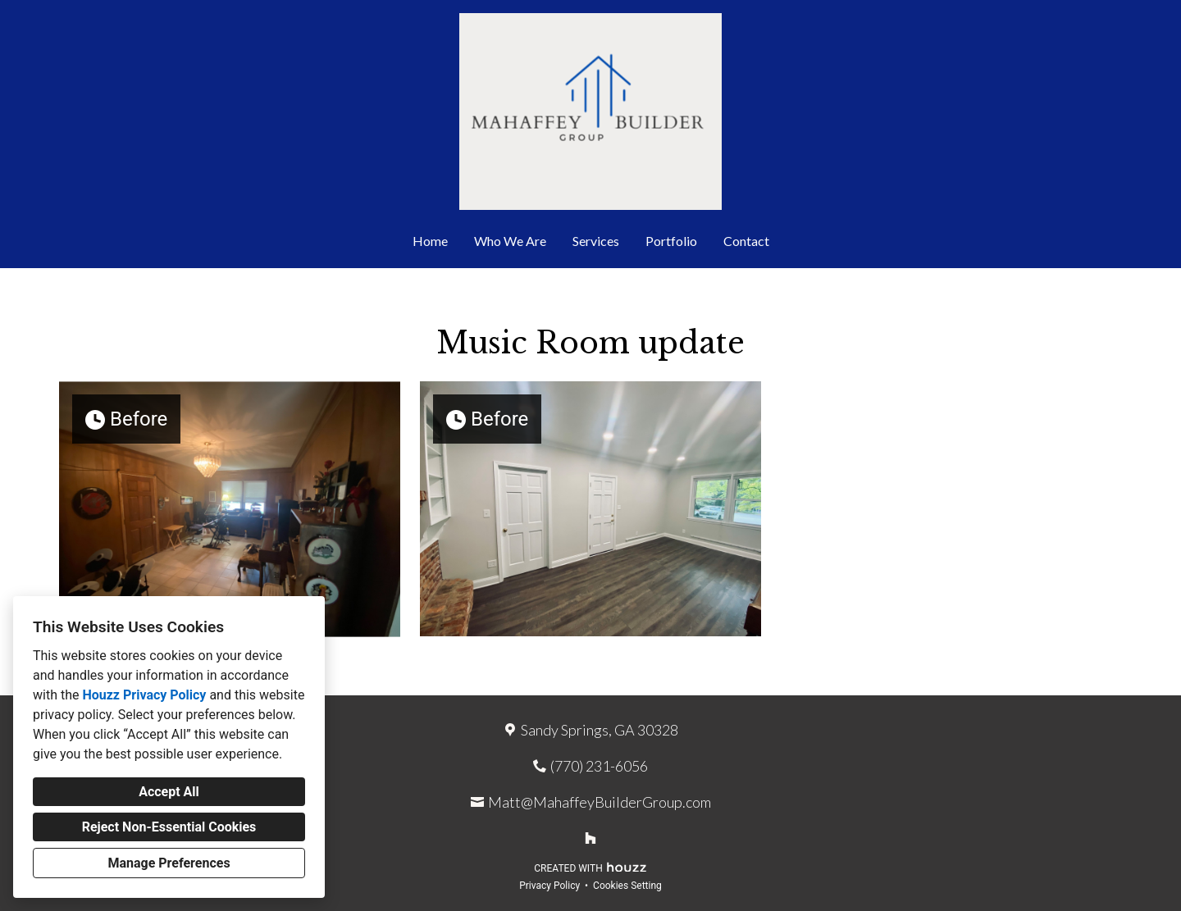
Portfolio (671, 240)
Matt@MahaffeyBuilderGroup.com (599, 802)
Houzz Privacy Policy (144, 695)
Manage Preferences (168, 863)
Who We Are (510, 240)
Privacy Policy (549, 885)
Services (595, 240)
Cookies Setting (627, 885)
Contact (746, 240)
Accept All (169, 791)
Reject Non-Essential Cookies (169, 827)
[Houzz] (590, 838)
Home (430, 240)
